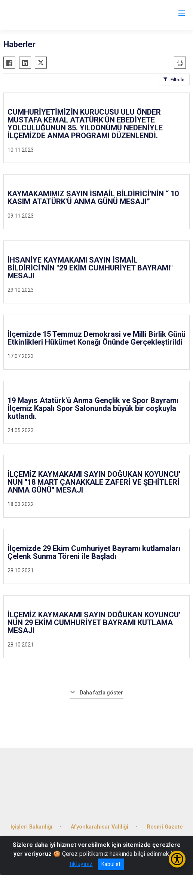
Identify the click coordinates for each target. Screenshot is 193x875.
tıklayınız (81, 864)
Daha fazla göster (101, 693)
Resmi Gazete (165, 827)
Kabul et (110, 864)
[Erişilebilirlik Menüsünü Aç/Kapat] (177, 859)
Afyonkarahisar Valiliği (99, 827)
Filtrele (177, 79)
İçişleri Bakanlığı (31, 827)
